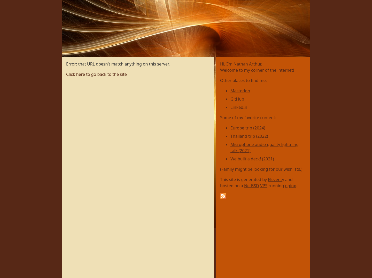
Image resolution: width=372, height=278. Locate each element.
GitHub (237, 99)
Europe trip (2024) (247, 128)
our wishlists (288, 169)
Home (68, 3)
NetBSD (251, 186)
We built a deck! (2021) (252, 159)
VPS (263, 186)
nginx (290, 186)
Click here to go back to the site (96, 74)
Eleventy (276, 179)
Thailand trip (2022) (249, 136)
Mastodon (240, 91)
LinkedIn (238, 107)
